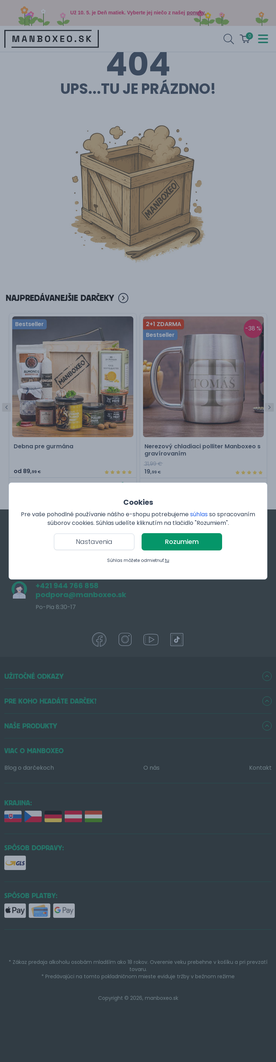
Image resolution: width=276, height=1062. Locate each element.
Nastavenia (94, 541)
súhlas (199, 514)
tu (167, 560)
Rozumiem (182, 541)
